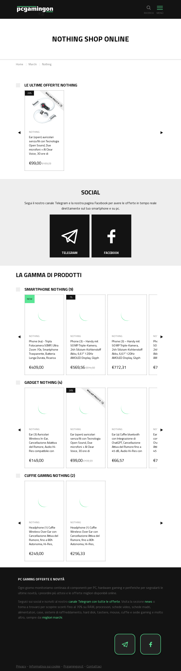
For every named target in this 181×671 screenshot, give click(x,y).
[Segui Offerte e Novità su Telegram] (69, 236)
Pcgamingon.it (73, 666)
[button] (149, 9)
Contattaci (94, 666)
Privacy (21, 666)
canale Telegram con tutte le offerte (94, 601)
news (148, 601)
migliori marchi (52, 617)
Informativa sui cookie (44, 666)
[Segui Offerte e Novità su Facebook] (111, 236)
